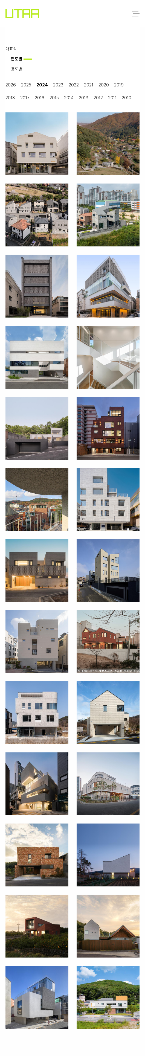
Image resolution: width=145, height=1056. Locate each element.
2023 (58, 85)
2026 (10, 85)
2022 (74, 85)
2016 (39, 97)
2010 (126, 97)
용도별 (16, 69)
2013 (83, 97)
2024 (42, 85)
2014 (69, 97)
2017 (25, 97)
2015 (54, 97)
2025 (26, 85)
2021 (88, 85)
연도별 (16, 59)
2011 (112, 97)
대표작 (11, 48)
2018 (10, 97)
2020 (103, 85)
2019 (119, 85)
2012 (98, 97)
